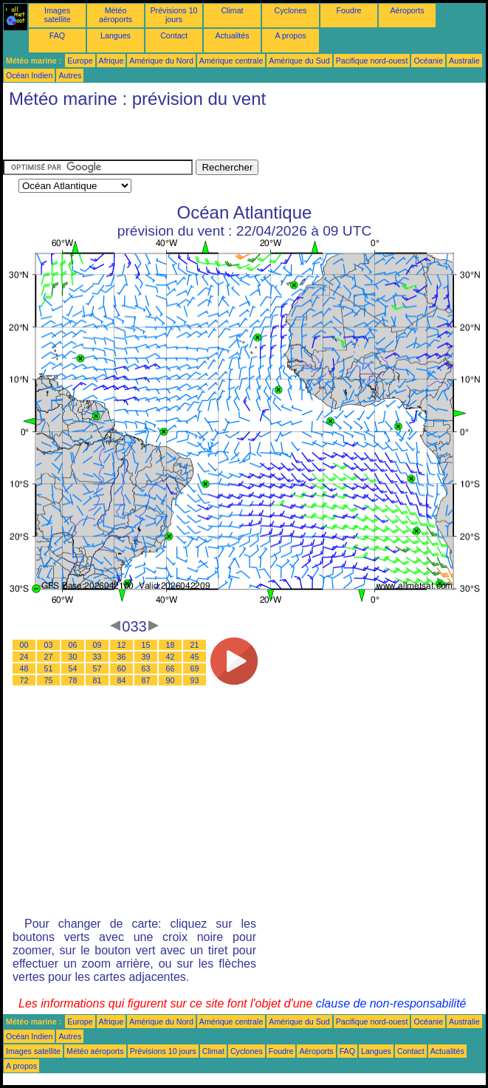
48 (24, 668)
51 (48, 668)
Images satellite (57, 15)
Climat (232, 10)
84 (121, 680)
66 (170, 668)
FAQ (57, 35)
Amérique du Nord (161, 60)
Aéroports (407, 10)
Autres (69, 75)
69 (194, 668)
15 (146, 644)
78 (73, 680)
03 (48, 644)
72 (24, 680)
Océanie (428, 60)
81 (97, 680)
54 (73, 668)
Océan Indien (29, 75)
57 (97, 668)
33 (97, 656)
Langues (115, 35)
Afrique (111, 60)
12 (121, 644)
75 (48, 680)
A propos (290, 35)
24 (24, 656)
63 (146, 668)
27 (48, 656)
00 (24, 644)
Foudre (349, 10)
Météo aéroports (115, 15)
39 (146, 656)
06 (73, 644)
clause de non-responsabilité (391, 1003)
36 (121, 656)
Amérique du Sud (299, 60)
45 (194, 656)
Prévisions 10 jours (174, 15)
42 (170, 656)
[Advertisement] (175, 137)
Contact (174, 35)
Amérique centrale (231, 60)
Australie (464, 60)
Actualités (232, 35)
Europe (79, 60)
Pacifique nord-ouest (372, 60)
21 (194, 644)
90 (170, 680)
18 (170, 644)
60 (121, 668)
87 (146, 680)
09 (97, 644)
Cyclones (291, 10)
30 (73, 656)
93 (194, 680)
